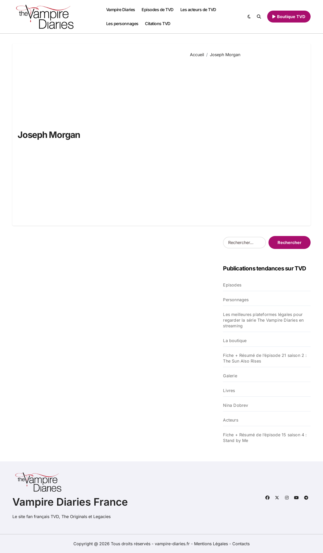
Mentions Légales (211, 543)
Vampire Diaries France (70, 502)
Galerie (230, 375)
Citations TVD (158, 23)
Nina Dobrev (235, 405)
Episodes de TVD (158, 9)
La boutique (235, 340)
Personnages (236, 299)
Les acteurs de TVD (198, 9)
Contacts (241, 543)
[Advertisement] (246, 137)
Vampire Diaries (120, 9)
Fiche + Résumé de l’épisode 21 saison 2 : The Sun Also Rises (265, 358)
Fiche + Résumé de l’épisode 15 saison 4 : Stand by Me (265, 437)
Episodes (232, 284)
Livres (229, 390)
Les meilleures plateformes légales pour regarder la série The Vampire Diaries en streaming (263, 320)
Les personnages (122, 23)
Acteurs (230, 420)
